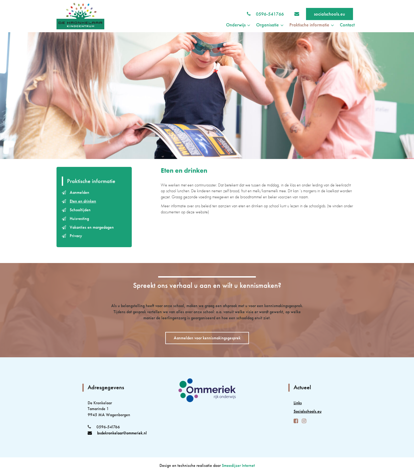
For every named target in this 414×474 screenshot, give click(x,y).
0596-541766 (270, 14)
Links (298, 403)
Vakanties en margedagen (92, 227)
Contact (347, 25)
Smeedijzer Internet (238, 465)
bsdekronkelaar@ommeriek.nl (117, 433)
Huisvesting (79, 218)
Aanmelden (79, 192)
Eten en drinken (83, 201)
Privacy (76, 235)
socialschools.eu (329, 14)
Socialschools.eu (308, 411)
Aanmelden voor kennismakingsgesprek (207, 338)
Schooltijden (80, 210)
